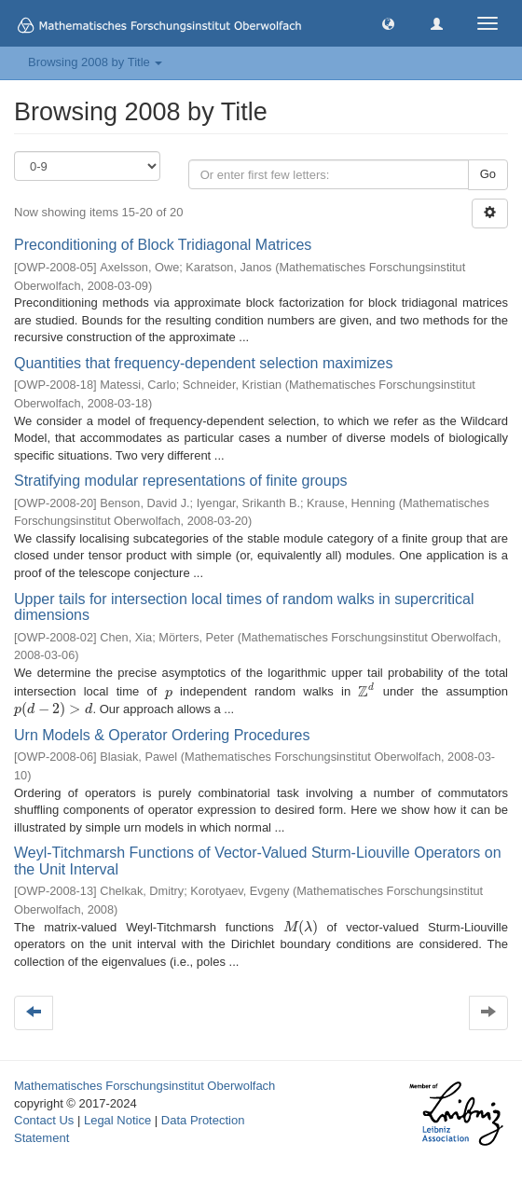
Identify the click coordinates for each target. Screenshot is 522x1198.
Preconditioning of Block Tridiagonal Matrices (162, 245)
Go (488, 174)
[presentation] (168, 692)
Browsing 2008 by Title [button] (95, 62)
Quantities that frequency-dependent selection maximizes (203, 363)
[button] (388, 22)
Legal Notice (117, 1120)
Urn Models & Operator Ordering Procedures (161, 735)
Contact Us (44, 1120)
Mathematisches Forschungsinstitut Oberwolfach (144, 1086)
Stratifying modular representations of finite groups (181, 481)
